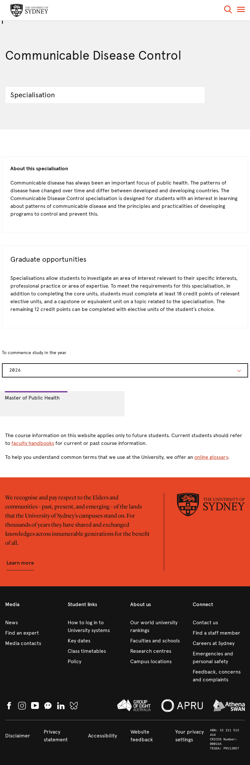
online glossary (211, 457)
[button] (228, 11)
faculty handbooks (32, 443)
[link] (31, 623)
